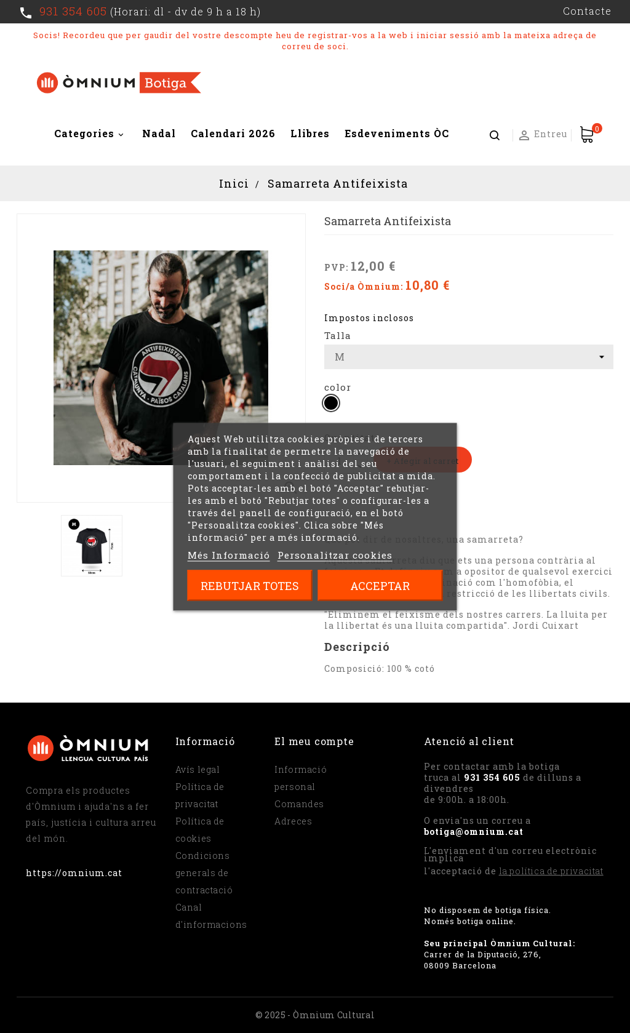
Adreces (293, 821)
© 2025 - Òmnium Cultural (315, 1015)
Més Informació (229, 554)
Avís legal (197, 769)
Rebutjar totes (250, 585)
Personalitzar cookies (335, 554)
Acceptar (380, 585)
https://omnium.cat (74, 873)
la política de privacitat (551, 871)
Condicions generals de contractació (204, 873)
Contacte (587, 10)
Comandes (299, 804)
